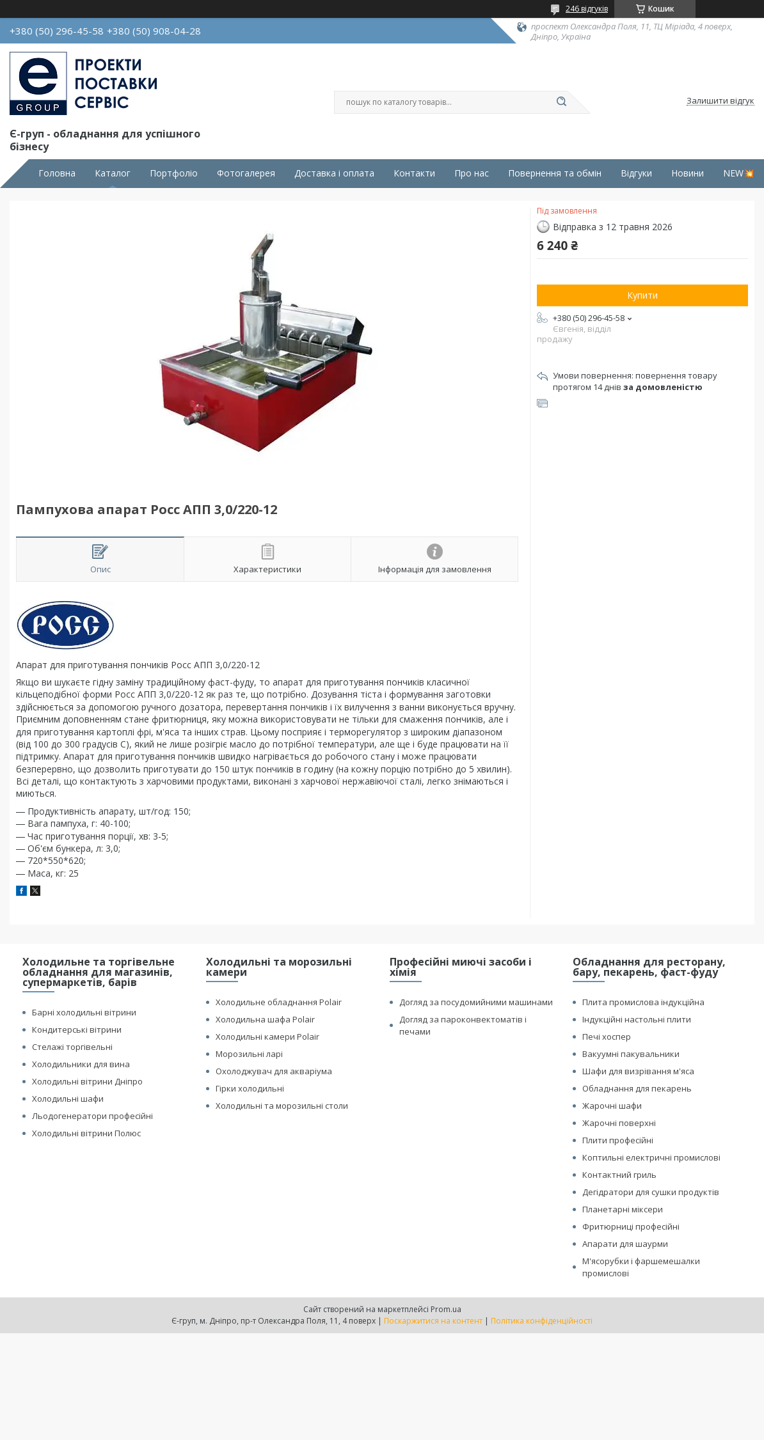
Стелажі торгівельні (72, 1047)
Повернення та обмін (554, 173)
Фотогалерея (246, 173)
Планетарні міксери (622, 1209)
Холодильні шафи (68, 1098)
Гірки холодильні (250, 1088)
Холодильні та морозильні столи (282, 1105)
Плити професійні (617, 1140)
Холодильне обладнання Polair (279, 1002)
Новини (687, 173)
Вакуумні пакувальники (631, 1054)
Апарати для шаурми (625, 1243)
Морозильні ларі (249, 1054)
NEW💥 (738, 173)
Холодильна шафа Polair (265, 1019)
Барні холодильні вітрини (84, 1012)
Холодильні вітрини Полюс (86, 1133)
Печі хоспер (606, 1036)
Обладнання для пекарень (637, 1088)
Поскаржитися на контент (433, 1320)
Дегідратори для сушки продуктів (650, 1192)
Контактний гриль (619, 1174)
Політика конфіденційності (542, 1320)
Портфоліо (174, 173)
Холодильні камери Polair (267, 1036)
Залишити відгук (720, 101)
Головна (57, 173)
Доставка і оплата (334, 173)
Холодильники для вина (81, 1064)
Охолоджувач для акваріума (274, 1071)
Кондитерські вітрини (77, 1029)
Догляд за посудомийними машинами (476, 1002)
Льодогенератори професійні (92, 1116)
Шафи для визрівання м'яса (638, 1071)
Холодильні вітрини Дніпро (87, 1081)
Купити (642, 295)
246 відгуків (587, 8)
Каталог (113, 173)
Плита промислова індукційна (643, 1002)
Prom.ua (446, 1309)
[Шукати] (561, 102)
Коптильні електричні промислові (651, 1157)
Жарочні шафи (612, 1105)
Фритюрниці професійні (631, 1226)
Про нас (471, 173)
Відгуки (636, 173)
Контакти (414, 173)
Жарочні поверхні (619, 1123)
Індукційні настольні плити (636, 1019)
